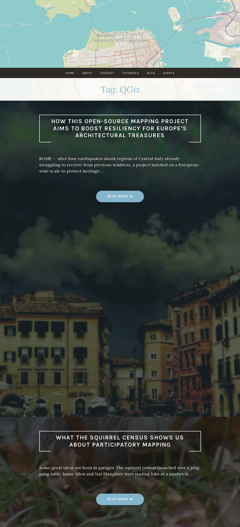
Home (70, 73)
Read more (120, 198)
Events (169, 73)
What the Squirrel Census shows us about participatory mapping (120, 441)
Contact (107, 73)
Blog (151, 73)
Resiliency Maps (120, 33)
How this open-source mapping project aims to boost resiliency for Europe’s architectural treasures (120, 128)
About (87, 73)
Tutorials (130, 73)
